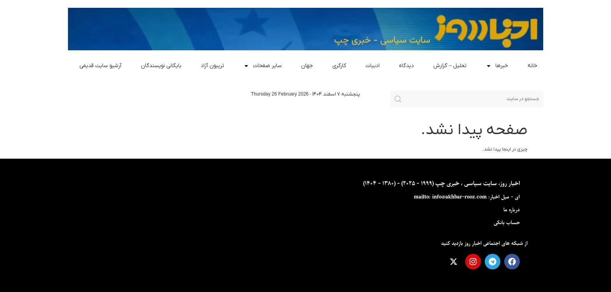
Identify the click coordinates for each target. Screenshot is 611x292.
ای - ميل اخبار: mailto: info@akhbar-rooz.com (467, 197)
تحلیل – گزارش (449, 65)
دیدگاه (406, 65)
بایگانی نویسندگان (161, 65)
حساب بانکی (507, 222)
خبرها (497, 66)
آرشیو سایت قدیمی (100, 65)
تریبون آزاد (212, 65)
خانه (532, 65)
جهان (307, 65)
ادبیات (373, 65)
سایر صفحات (263, 66)
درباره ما (511, 209)
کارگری (339, 65)
